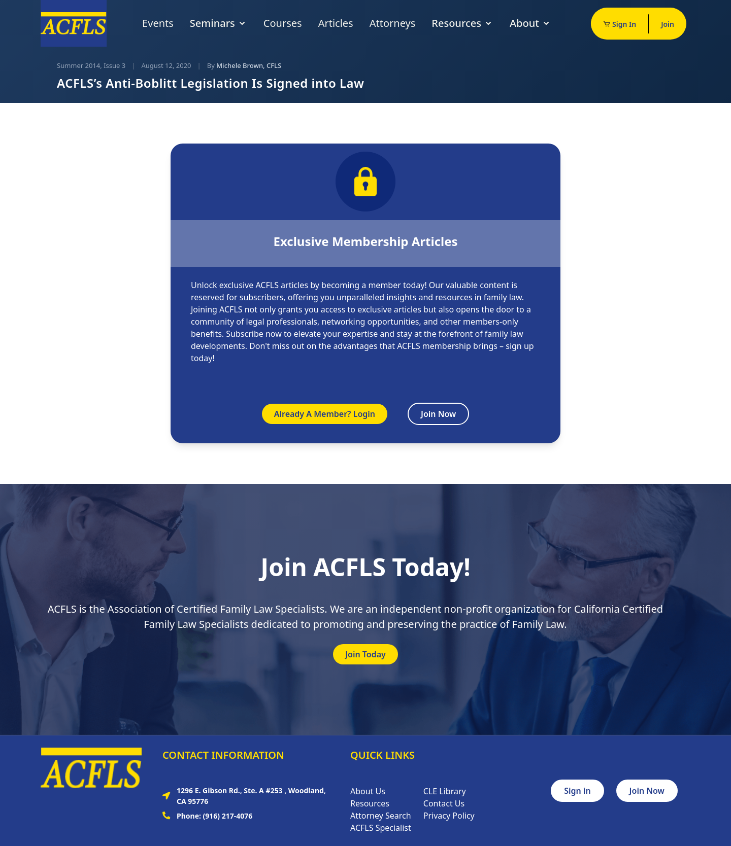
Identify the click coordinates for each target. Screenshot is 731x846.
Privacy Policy (449, 815)
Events (158, 23)
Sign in (577, 790)
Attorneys (393, 23)
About (530, 23)
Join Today (365, 654)
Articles (335, 23)
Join (667, 24)
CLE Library (444, 791)
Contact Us (443, 803)
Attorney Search (380, 815)
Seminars (218, 23)
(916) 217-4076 (228, 816)
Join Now (438, 413)
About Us (367, 791)
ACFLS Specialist (380, 827)
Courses (282, 23)
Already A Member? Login (324, 413)
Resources (462, 23)
